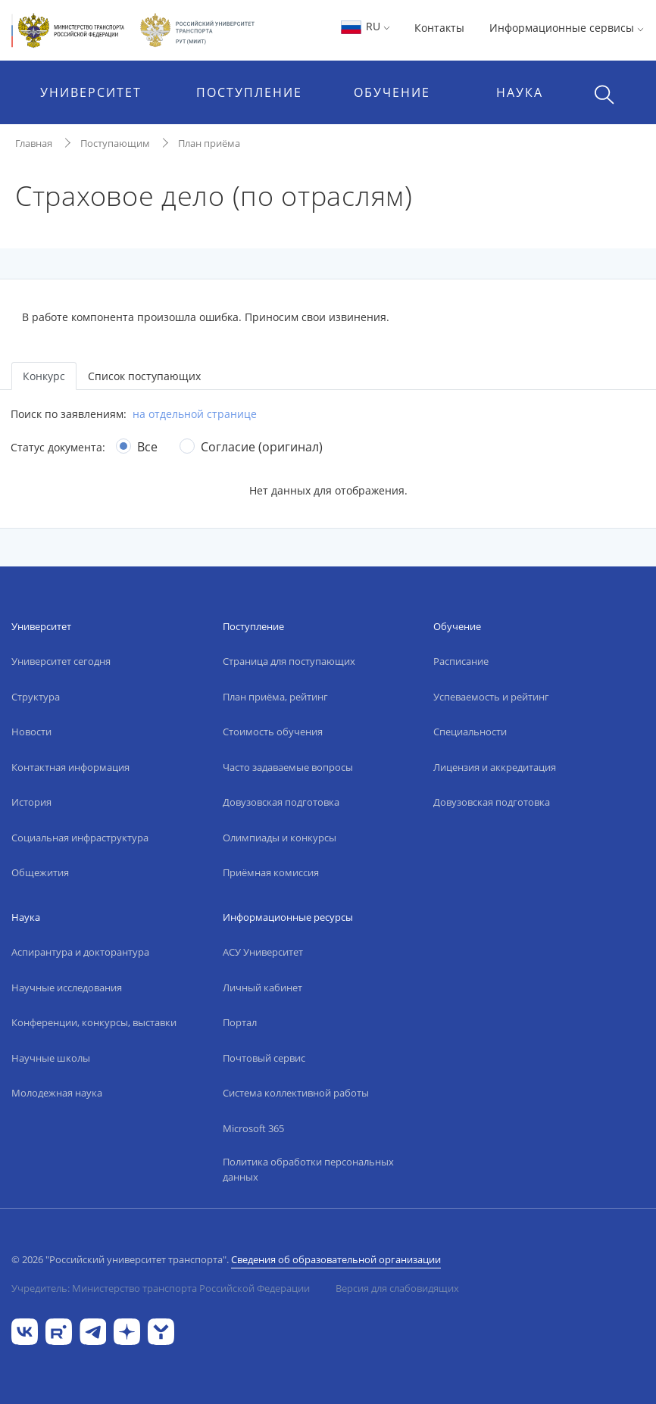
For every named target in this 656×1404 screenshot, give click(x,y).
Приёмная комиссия (271, 872)
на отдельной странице (195, 414)
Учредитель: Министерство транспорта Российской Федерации (160, 1288)
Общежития (40, 872)
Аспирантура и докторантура (80, 952)
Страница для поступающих (289, 661)
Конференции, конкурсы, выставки (93, 1022)
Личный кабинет (262, 987)
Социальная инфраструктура (79, 837)
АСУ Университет (263, 952)
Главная (33, 143)
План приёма (209, 143)
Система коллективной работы (296, 1093)
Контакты (439, 27)
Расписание (461, 661)
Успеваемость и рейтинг (491, 697)
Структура (35, 697)
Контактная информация (70, 767)
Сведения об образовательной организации (336, 1259)
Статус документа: (58, 447)
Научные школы (50, 1058)
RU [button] (364, 26)
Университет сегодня (61, 661)
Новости (31, 731)
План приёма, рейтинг (275, 697)
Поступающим (115, 143)
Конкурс (44, 376)
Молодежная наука (56, 1093)
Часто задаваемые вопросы (288, 767)
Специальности (470, 731)
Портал (240, 1022)
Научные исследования (66, 987)
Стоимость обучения (273, 731)
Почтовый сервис (264, 1058)
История (31, 802)
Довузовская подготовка (281, 802)
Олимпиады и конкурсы (279, 837)
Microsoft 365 (253, 1128)
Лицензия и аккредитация (494, 767)
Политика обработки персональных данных (308, 1169)
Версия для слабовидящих (397, 1288)
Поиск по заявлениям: (69, 414)
